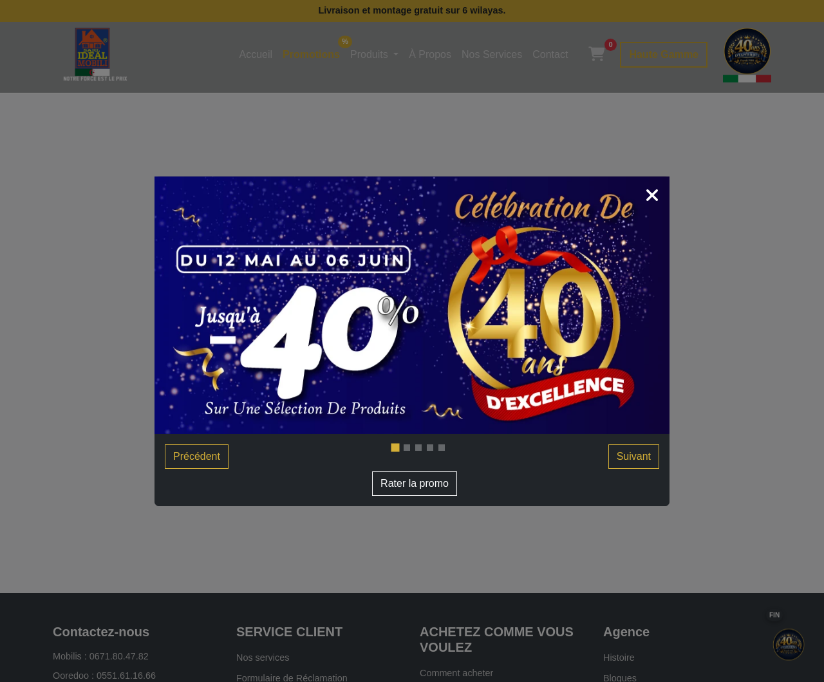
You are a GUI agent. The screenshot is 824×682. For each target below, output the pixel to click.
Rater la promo (414, 483)
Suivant (634, 456)
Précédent (196, 456)
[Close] (652, 196)
